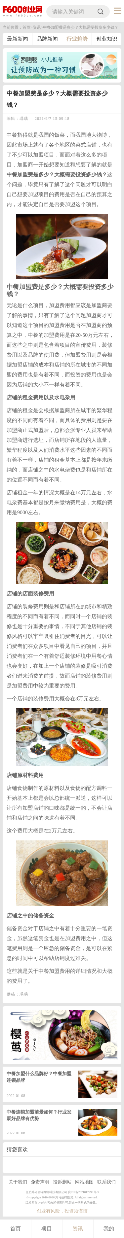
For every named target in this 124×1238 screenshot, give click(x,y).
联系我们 (106, 1182)
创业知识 (106, 39)
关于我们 (18, 1182)
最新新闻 (17, 39)
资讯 (77, 1228)
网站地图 (84, 1182)
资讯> (38, 27)
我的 (108, 1228)
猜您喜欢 (17, 1149)
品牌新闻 (47, 39)
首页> (27, 27)
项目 (46, 1228)
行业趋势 (77, 39)
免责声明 (40, 1182)
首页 (15, 1228)
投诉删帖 (62, 1182)
